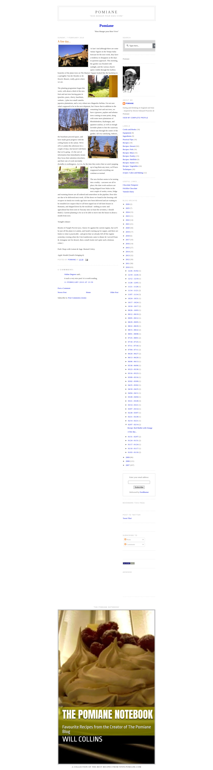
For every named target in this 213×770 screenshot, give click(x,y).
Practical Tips (128, 140)
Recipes (126, 143)
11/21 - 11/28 (133, 287)
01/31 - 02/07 (133, 437)
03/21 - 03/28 (133, 401)
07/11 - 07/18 (133, 346)
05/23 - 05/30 (133, 369)
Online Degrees (70, 274)
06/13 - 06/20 (133, 357)
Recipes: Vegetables (130, 166)
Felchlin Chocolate (130, 188)
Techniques (127, 169)
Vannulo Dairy (128, 192)
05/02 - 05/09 (133, 381)
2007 (128, 465)
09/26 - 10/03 (133, 310)
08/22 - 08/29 (133, 326)
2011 (128, 263)
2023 (128, 216)
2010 (128, 267)
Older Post (114, 292)
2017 (128, 240)
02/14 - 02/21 (133, 421)
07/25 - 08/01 (133, 338)
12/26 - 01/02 (133, 271)
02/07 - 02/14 (133, 425)
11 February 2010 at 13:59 (78, 282)
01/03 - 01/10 (133, 452)
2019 (128, 232)
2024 (128, 212)
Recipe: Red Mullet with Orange (140, 428)
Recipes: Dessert (129, 146)
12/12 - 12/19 (133, 279)
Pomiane (106, 12)
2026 (128, 204)
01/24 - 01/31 (133, 440)
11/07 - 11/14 (133, 294)
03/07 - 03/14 (133, 409)
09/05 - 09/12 (133, 318)
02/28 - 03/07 (133, 413)
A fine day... (132, 432)
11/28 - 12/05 (133, 283)
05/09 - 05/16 (133, 377)
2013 (128, 255)
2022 (128, 220)
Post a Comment (64, 288)
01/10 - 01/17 (133, 448)
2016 (128, 244)
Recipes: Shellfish (130, 159)
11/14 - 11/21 (133, 290)
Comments (129, 544)
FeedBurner (144, 492)
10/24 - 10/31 (133, 298)
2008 (128, 461)
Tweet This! (127, 518)
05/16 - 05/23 (133, 373)
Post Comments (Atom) (77, 298)
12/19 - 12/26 (133, 275)
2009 (128, 457)
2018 (128, 236)
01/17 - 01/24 (133, 444)
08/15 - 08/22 (133, 330)
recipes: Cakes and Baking (133, 173)
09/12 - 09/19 (133, 314)
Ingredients (127, 136)
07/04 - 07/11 (133, 350)
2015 (128, 248)
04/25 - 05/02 (133, 385)
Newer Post (62, 292)
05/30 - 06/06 (133, 365)
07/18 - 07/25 (133, 342)
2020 (128, 228)
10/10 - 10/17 (133, 306)
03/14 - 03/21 (133, 405)
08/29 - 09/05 (133, 322)
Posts (127, 540)
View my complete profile (135, 118)
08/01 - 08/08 (133, 334)
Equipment (127, 133)
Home (88, 292)
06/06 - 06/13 (133, 361)
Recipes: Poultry (129, 156)
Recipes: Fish (128, 149)
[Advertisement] (132, 583)
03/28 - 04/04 (133, 397)
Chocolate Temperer (130, 185)
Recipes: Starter (129, 163)
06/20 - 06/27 (133, 354)
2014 (128, 252)
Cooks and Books (129, 129)
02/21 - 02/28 (133, 417)
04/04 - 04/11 (133, 393)
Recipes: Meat (128, 153)
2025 (128, 208)
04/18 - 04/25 (133, 389)
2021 (128, 224)
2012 (128, 259)
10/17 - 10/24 (133, 302)
